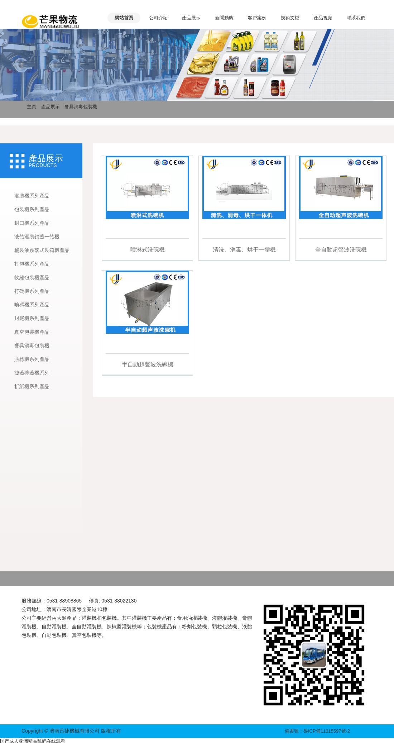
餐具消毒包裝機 (80, 106)
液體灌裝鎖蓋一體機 (36, 236)
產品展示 (191, 17)
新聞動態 (224, 17)
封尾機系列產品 (31, 318)
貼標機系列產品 (31, 359)
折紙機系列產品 (31, 386)
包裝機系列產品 (31, 209)
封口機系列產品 (31, 223)
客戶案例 (257, 17)
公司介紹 (158, 17)
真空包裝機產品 (31, 332)
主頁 (31, 106)
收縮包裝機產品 (31, 277)
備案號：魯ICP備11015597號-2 (317, 731)
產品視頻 (323, 17)
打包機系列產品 (31, 264)
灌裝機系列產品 (31, 196)
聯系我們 (356, 17)
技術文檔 (290, 17)
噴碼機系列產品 (31, 305)
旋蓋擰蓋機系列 (31, 373)
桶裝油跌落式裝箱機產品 (41, 250)
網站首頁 (124, 17)
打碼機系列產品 (31, 291)
